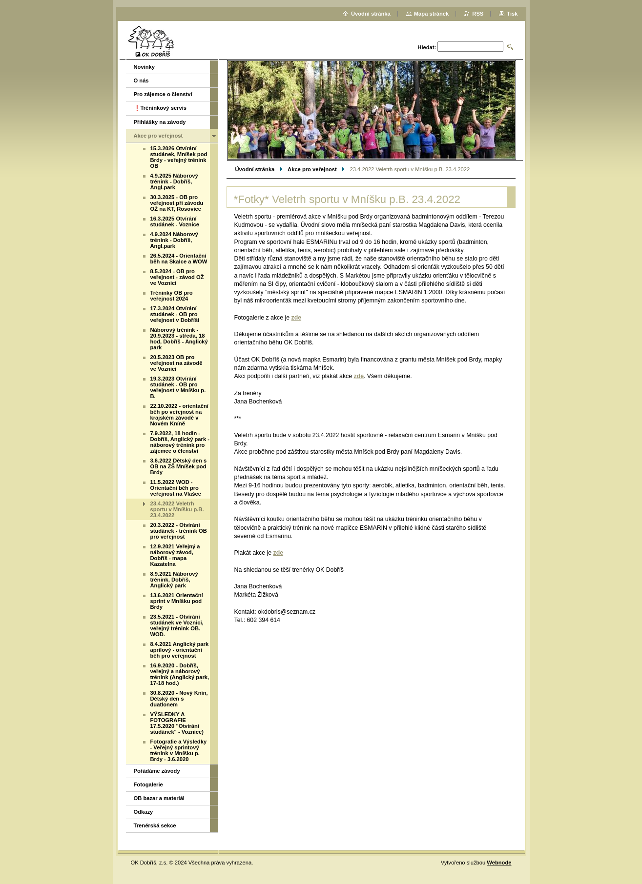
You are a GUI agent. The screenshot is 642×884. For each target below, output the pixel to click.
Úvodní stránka (255, 169)
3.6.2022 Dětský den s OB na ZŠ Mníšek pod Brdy (178, 466)
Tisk (512, 14)
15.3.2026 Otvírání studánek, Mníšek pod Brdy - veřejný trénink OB (178, 157)
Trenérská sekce (155, 825)
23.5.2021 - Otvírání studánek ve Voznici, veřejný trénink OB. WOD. (177, 625)
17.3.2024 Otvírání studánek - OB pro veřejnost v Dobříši (175, 314)
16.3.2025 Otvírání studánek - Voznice (175, 221)
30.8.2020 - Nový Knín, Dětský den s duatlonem (179, 698)
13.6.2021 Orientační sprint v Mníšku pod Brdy (176, 601)
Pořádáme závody (157, 771)
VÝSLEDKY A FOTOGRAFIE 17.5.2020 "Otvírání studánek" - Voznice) (177, 723)
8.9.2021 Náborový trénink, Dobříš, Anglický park (174, 579)
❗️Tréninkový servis (160, 108)
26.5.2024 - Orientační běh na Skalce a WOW (178, 258)
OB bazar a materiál (159, 798)
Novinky (144, 67)
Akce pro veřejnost (312, 169)
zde (296, 317)
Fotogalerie (148, 784)
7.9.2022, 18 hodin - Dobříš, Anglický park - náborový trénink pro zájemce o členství (179, 442)
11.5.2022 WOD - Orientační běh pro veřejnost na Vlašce (175, 488)
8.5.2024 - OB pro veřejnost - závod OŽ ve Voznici (177, 277)
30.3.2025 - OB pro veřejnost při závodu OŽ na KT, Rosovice (177, 203)
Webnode (499, 862)
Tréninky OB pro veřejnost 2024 (171, 295)
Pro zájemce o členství (163, 94)
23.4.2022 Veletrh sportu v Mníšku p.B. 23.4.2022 (177, 509)
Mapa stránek (431, 14)
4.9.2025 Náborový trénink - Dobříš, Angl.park (174, 181)
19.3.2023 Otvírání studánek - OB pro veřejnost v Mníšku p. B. (178, 387)
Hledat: (426, 47)
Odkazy (143, 812)
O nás (141, 80)
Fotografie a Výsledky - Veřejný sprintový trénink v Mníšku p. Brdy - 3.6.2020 (178, 750)
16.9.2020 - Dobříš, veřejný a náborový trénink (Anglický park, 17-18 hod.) (179, 674)
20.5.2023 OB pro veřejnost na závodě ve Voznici (176, 363)
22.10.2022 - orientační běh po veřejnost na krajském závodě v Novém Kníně (179, 414)
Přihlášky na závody (160, 122)
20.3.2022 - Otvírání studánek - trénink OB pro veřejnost (178, 531)
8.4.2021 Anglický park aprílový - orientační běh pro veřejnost (179, 650)
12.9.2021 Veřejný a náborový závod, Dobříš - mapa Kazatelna (175, 555)
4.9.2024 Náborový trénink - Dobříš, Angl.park (174, 240)
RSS (477, 14)
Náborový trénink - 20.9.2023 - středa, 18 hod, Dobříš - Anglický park (179, 338)
